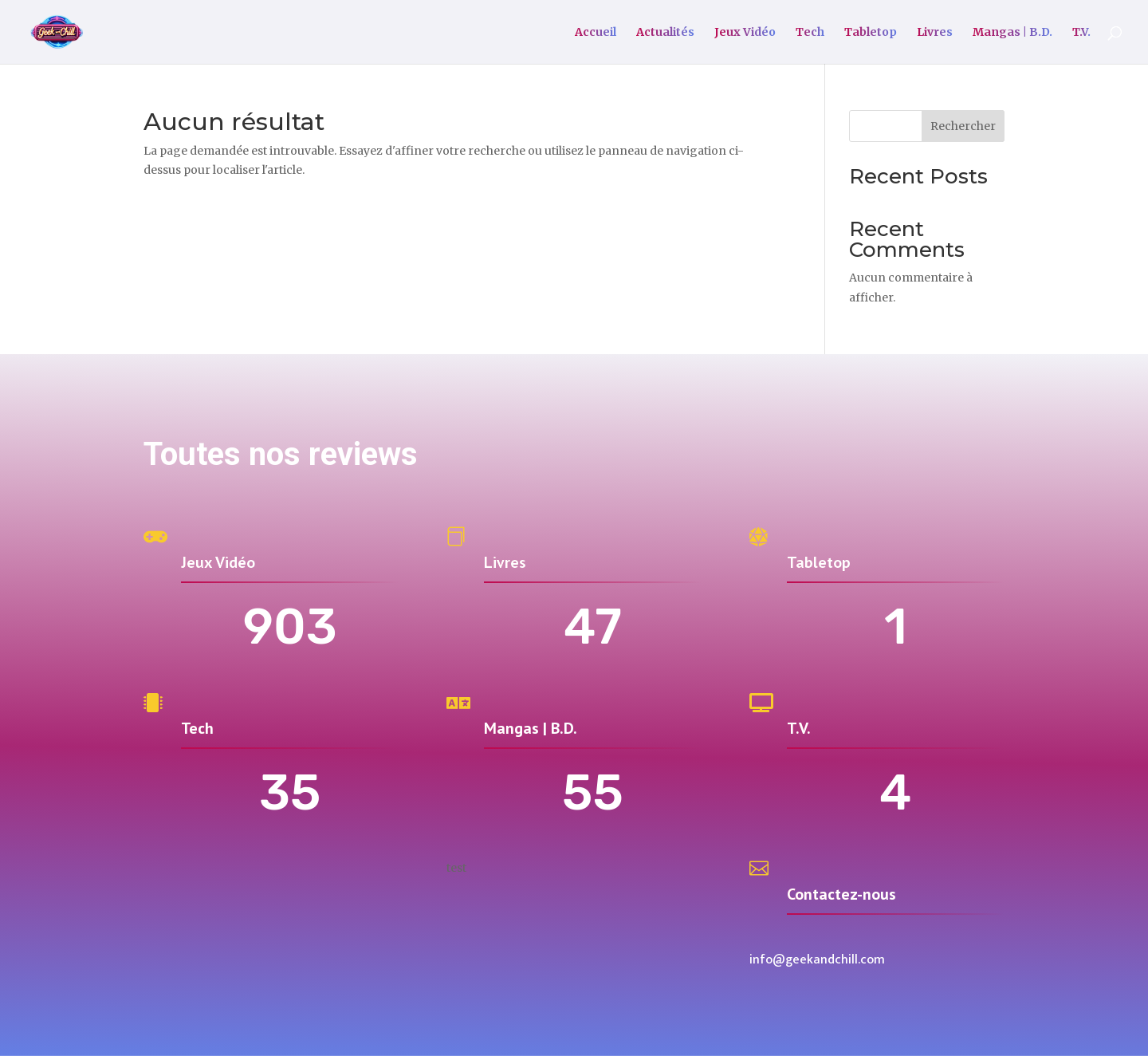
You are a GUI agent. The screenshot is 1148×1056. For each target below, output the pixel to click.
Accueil (595, 32)
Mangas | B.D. (1012, 32)
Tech (810, 32)
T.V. (1081, 32)
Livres (935, 32)
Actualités (665, 32)
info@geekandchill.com (817, 960)
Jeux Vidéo (745, 32)
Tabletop (870, 32)
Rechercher (963, 126)
